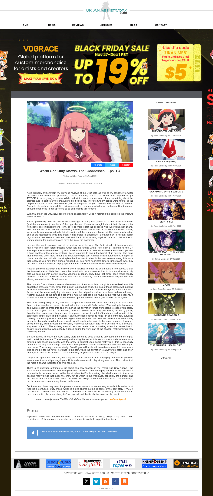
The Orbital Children (166, 131)
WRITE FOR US (100, 473)
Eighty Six (166, 221)
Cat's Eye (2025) (166, 161)
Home (24, 25)
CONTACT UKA (140, 473)
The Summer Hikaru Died (166, 345)
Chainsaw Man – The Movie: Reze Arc (166, 253)
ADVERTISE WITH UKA (77, 473)
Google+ (126, 165)
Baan (166, 285)
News (52, 25)
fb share (98, 165)
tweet (112, 165)
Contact (161, 25)
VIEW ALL (166, 358)
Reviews (78, 25)
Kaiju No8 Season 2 (166, 315)
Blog (133, 25)
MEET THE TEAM (120, 473)
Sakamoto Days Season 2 (166, 191)
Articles (106, 25)
